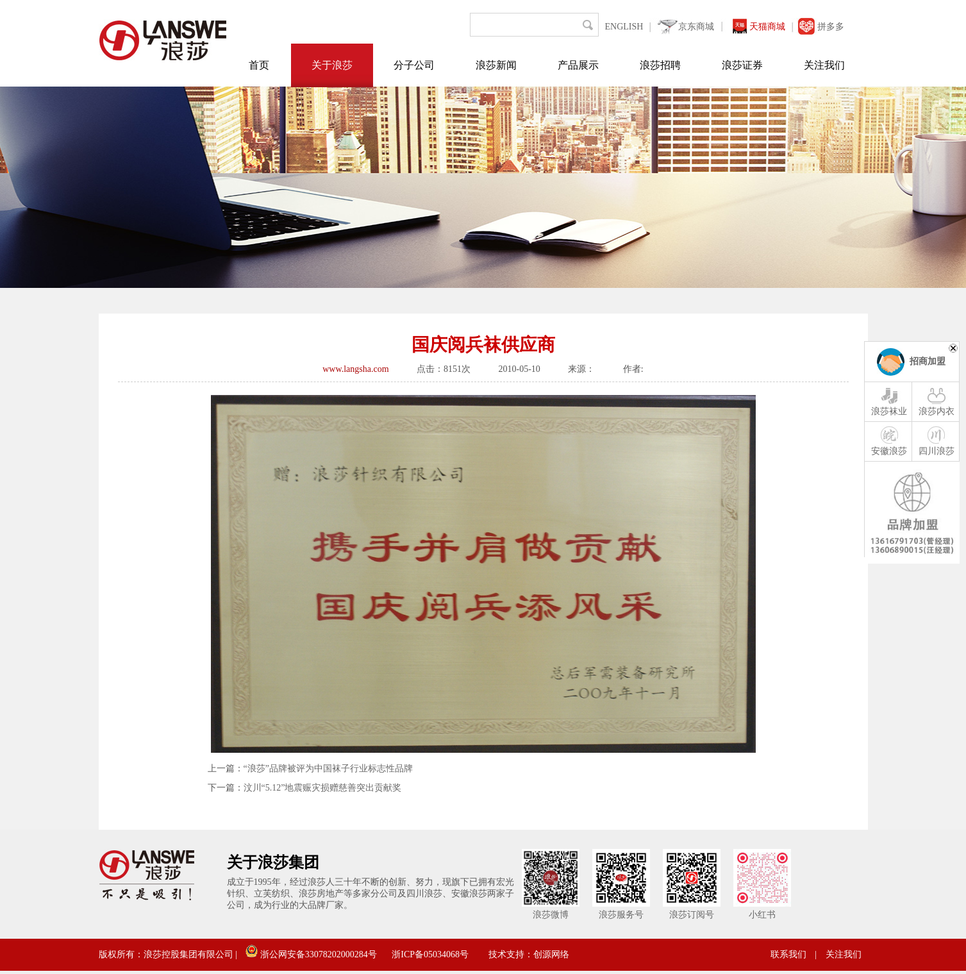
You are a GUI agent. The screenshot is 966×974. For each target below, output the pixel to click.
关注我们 (824, 65)
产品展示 (578, 65)
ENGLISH (624, 26)
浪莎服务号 (621, 914)
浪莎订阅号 (691, 914)
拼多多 (830, 26)
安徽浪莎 (889, 440)
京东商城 (696, 26)
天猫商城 (767, 26)
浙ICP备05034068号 (430, 954)
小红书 (762, 914)
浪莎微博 (551, 914)
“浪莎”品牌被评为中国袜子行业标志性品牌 (328, 768)
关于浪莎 (332, 65)
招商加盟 (927, 361)
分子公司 (414, 65)
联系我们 (788, 954)
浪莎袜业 (889, 400)
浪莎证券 (742, 65)
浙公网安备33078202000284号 (311, 954)
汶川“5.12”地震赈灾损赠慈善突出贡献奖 (323, 788)
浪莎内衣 (936, 400)
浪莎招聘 (660, 65)
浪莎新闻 (496, 65)
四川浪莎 (936, 440)
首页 (259, 65)
